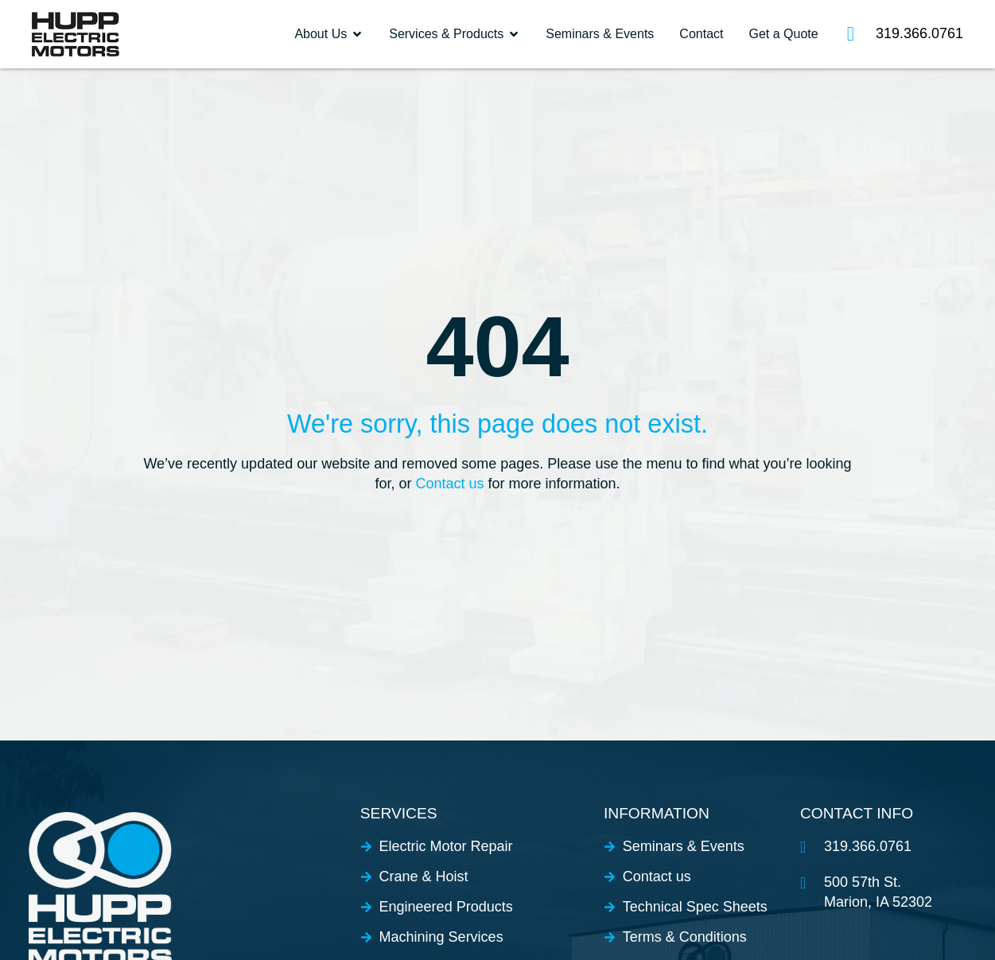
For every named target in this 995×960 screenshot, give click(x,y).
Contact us (449, 484)
